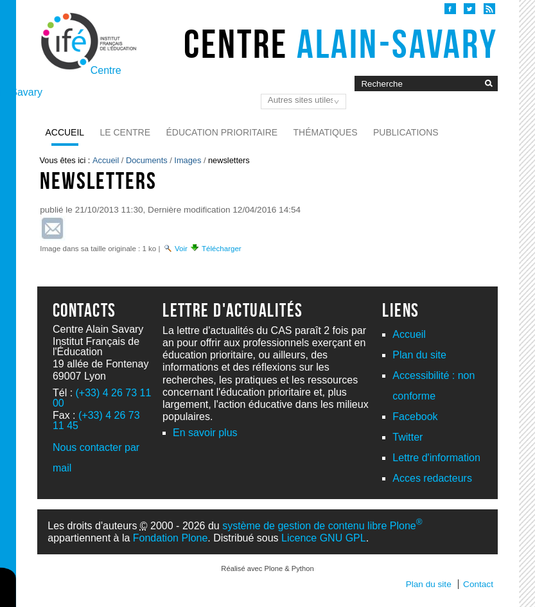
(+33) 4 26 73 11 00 (102, 398)
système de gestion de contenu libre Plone (322, 525)
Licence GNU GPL (323, 537)
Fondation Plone (170, 537)
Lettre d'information (436, 457)
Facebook (414, 416)
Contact (478, 584)
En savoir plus (205, 432)
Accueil (64, 132)
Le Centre (125, 132)
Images (187, 160)
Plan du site (419, 354)
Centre (341, 43)
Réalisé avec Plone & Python (267, 568)
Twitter (407, 437)
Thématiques (326, 132)
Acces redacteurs (432, 478)
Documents (147, 160)
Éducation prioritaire (221, 132)
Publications (406, 132)
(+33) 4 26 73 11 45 (96, 420)
